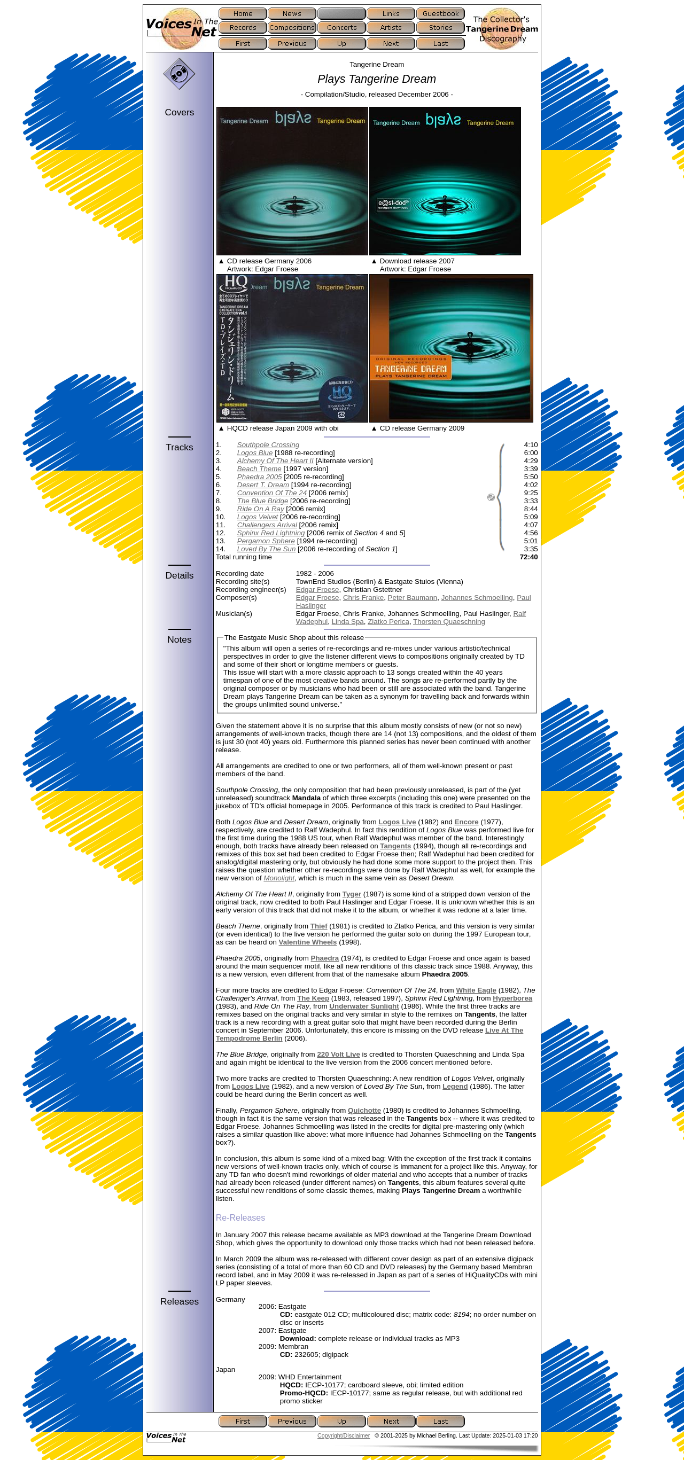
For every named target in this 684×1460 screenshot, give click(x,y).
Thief (319, 926)
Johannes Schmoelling (477, 598)
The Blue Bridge (263, 501)
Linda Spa (348, 622)
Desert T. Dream (263, 485)
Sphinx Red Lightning (271, 533)
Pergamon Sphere (266, 541)
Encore (467, 822)
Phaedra (325, 958)
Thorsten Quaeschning (449, 622)
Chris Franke (363, 598)
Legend (455, 1086)
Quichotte (364, 1110)
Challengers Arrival (267, 525)
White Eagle (476, 990)
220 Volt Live (338, 1054)
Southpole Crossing (268, 445)
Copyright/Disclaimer (343, 1435)
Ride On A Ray (260, 509)
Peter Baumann (413, 598)
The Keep (313, 998)
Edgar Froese (317, 589)
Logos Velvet (257, 517)
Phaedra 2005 (259, 477)
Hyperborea (512, 998)
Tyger (352, 894)
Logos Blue (255, 453)
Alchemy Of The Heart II (275, 461)
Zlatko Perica (388, 622)
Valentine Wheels (308, 942)
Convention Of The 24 (272, 493)
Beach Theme (259, 469)
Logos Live (397, 822)
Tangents (395, 846)
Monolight (278, 878)
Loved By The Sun (266, 549)
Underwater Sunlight (364, 1006)
